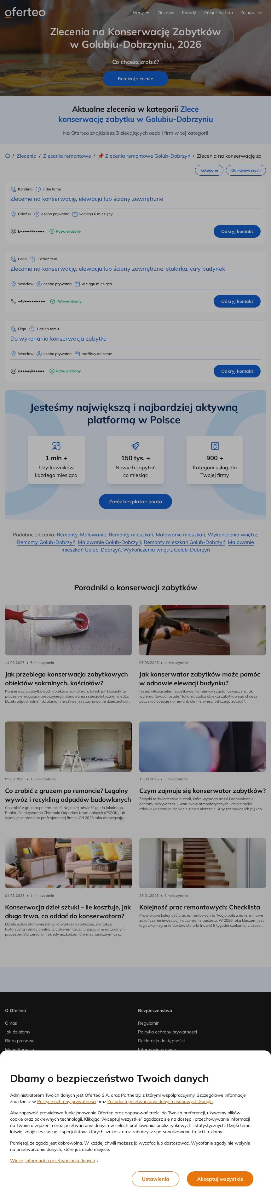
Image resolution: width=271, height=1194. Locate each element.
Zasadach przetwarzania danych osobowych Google (160, 1101)
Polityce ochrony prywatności (66, 1101)
